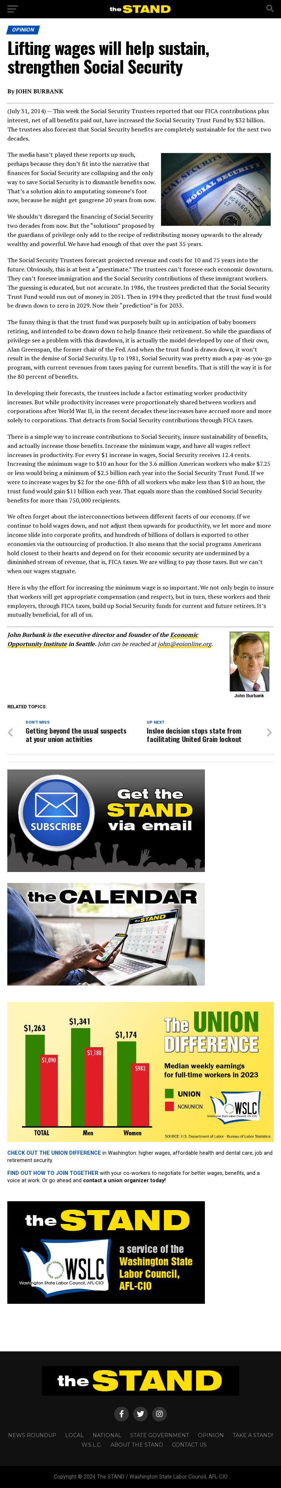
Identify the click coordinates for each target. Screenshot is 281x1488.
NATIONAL (107, 1435)
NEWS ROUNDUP (32, 1435)
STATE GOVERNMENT (159, 1435)
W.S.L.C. (92, 1444)
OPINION (211, 1435)
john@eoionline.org (184, 644)
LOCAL (74, 1435)
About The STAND (136, 1444)
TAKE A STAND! (253, 1435)
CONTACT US (189, 1444)
